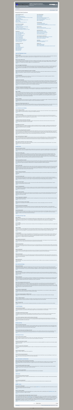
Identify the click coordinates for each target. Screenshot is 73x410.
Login (56, 10)
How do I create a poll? (18, 34)
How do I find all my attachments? (41, 41)
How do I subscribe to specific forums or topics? (43, 37)
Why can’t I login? (18, 15)
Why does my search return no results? (42, 31)
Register (54, 10)
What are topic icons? (18, 50)
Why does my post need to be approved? (21, 40)
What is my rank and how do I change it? (21, 28)
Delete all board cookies (47, 405)
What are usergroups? (39, 16)
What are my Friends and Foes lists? (41, 27)
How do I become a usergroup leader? (41, 18)
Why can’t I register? (18, 21)
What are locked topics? (19, 49)
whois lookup (29, 396)
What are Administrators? (40, 15)
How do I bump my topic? (19, 41)
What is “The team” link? (40, 20)
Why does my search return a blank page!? (42, 32)
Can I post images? (18, 46)
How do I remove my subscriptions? (41, 38)
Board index (18, 405)
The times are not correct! (19, 25)
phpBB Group (38, 386)
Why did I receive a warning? (19, 38)
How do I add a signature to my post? (20, 33)
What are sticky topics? (18, 48)
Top (16, 57)
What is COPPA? (18, 20)
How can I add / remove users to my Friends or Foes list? (44, 28)
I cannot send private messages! (41, 23)
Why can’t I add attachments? (19, 37)
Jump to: (34, 403)
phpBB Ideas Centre (51, 391)
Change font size (56, 8)
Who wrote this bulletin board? (40, 44)
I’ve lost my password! (18, 18)
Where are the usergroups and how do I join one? (43, 17)
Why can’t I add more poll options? (20, 35)
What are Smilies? (18, 45)
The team (42, 405)
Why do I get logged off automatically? (20, 16)
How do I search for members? (41, 33)
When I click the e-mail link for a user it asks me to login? (23, 29)
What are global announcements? (20, 47)
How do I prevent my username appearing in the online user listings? (24, 17)
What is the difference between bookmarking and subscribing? (44, 36)
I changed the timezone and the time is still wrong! (22, 26)
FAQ (51, 10)
